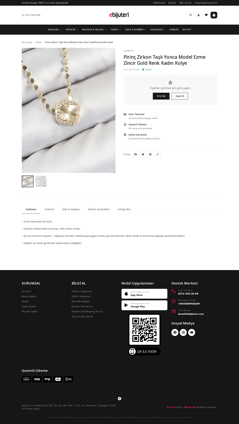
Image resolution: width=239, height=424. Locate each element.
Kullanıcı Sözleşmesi (82, 291)
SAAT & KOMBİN (135, 29)
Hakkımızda (159, 2)
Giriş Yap (161, 95)
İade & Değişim (71, 209)
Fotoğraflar (124, 209)
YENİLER (173, 29)
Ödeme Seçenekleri (99, 209)
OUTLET (186, 29)
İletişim (172, 2)
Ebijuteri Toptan (29, 311)
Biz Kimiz (26, 291)
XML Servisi (185, 2)
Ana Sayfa (27, 42)
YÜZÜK (116, 29)
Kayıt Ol (180, 96)
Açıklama (31, 209)
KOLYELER (55, 29)
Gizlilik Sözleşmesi (81, 296)
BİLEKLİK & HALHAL (94, 29)
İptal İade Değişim (81, 301)
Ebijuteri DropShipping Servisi (87, 311)
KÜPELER (72, 29)
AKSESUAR (157, 29)
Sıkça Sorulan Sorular (82, 316)
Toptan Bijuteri (29, 306)
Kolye (39, 42)
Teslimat (49, 209)
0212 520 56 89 (31, 15)
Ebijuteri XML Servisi (82, 306)
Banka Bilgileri (29, 296)
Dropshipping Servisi (206, 2)
